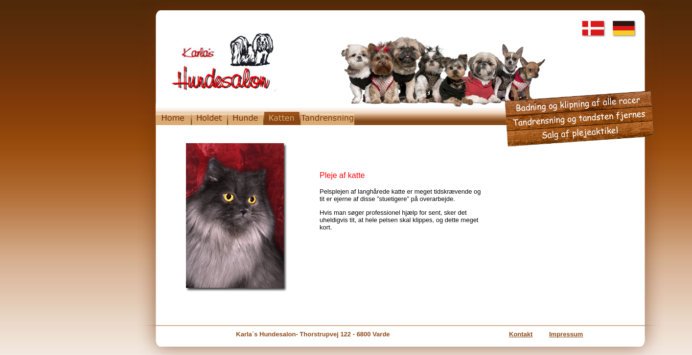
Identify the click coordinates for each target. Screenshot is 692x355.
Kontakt (520, 334)
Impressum (566, 334)
